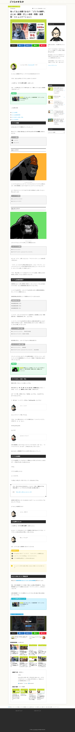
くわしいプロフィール (52, 65)
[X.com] (26, 683)
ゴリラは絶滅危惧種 (16, 114)
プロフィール (41, 1)
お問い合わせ (60, 1)
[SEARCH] (65, 1)
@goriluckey (30, 64)
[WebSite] (20, 683)
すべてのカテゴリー (53, 1)
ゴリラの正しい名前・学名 (17, 117)
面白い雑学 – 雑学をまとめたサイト (23, 492)
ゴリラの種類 (14, 112)
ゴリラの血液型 (15, 119)
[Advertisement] (28, 55)
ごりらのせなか (35, 729)
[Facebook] (28, 626)
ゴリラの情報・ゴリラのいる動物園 (14, 6)
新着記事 (46, 1)
